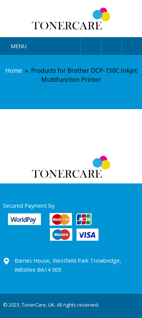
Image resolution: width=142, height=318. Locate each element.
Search (111, 44)
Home (13, 70)
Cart (132, 44)
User (91, 44)
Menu (19, 46)
